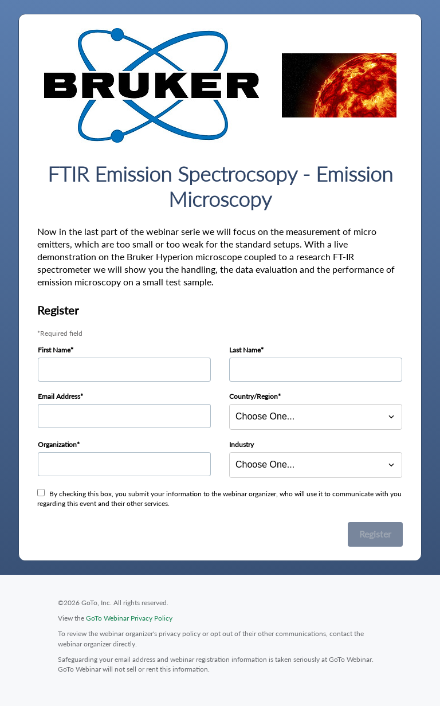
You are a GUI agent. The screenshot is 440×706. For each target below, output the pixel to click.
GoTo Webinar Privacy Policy (129, 618)
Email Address (59, 396)
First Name (54, 350)
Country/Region (253, 396)
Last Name (245, 350)
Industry (241, 444)
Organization (57, 444)
